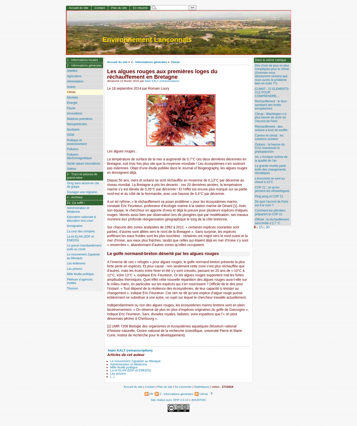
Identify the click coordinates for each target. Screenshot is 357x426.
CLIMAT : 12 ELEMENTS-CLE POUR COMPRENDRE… (272, 92)
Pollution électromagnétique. (79, 156)
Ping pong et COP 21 (269, 196)
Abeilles (72, 70)
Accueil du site (117, 62)
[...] (112, 376)
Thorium (72, 288)
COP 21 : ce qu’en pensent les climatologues (272, 189)
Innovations (74, 113)
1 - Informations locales (82, 60)
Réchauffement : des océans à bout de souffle (271, 128)
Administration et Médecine (128, 364)
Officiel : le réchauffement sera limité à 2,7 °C (272, 221)
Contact (99, 8)
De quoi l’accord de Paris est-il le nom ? (271, 203)
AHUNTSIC (198, 399)
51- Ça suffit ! (76, 203)
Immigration (75, 226)
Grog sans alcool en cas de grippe (83, 185)
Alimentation (75, 81)
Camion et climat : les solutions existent (269, 137)
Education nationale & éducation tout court (81, 218)
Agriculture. (74, 76)
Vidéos (71, 169)
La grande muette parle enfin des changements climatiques (270, 169)
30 (267, 227)
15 (261, 227)
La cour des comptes (81, 231)
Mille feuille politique (124, 367)
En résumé (140, 8)
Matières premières (80, 119)
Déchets (72, 97)
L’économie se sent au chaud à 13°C (270, 180)
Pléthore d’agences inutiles (80, 281)
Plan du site (119, 8)
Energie (72, 103)
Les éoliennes (76, 263)
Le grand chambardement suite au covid (84, 247)
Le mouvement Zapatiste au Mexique (135, 361)
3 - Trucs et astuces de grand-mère (82, 176)
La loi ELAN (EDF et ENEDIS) (130, 370)
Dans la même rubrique (270, 60)
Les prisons (118, 373)
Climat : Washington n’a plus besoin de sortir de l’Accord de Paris (270, 117)
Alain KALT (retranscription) (162, 80)
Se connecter (183, 386)
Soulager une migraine (82, 192)
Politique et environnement (77, 142)
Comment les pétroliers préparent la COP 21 (270, 212)
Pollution (72, 149)
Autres (71, 87)
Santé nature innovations (83, 163)
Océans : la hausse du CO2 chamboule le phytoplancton (270, 148)
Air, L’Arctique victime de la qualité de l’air (271, 158)
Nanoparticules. (77, 124)
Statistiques (201, 386)
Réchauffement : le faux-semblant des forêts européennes (271, 105)
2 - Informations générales (149, 62)
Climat (175, 62)
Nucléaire (73, 129)
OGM (70, 135)
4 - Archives (75, 197)
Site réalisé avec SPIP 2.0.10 (169, 399)
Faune (71, 108)
